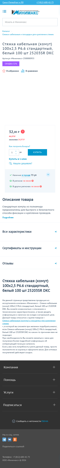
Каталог (6, 31)
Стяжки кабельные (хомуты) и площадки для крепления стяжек (29, 322)
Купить (37, 152)
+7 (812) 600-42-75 (45, 2)
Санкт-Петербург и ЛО (13, 2)
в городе (26, 175)
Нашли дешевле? (20, 163)
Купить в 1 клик (18, 159)
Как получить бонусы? (19, 146)
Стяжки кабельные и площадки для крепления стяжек (28, 34)
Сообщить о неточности (30, 421)
